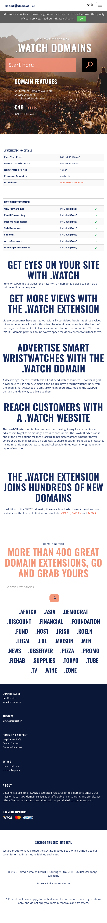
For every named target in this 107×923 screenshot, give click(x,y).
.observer (40, 651)
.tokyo (70, 660)
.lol (42, 641)
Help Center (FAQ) (12, 739)
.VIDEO (64, 513)
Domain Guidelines (72, 182)
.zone (70, 670)
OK (81, 18)
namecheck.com (11, 766)
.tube (92, 660)
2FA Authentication (12, 720)
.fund (21, 631)
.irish (63, 631)
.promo (90, 651)
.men (86, 641)
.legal (23, 641)
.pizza (67, 651)
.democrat (75, 612)
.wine (51, 670)
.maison (63, 641)
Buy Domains (9, 698)
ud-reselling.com (11, 770)
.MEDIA (91, 513)
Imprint (64, 883)
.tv (34, 670)
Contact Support (11, 743)
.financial (50, 621)
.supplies (43, 660)
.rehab (17, 660)
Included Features (12, 702)
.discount (19, 621)
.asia (49, 612)
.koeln (84, 631)
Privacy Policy (64, 18)
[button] (90, 5)
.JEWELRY (75, 513)
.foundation (85, 621)
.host (41, 631)
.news (14, 651)
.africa (27, 612)
